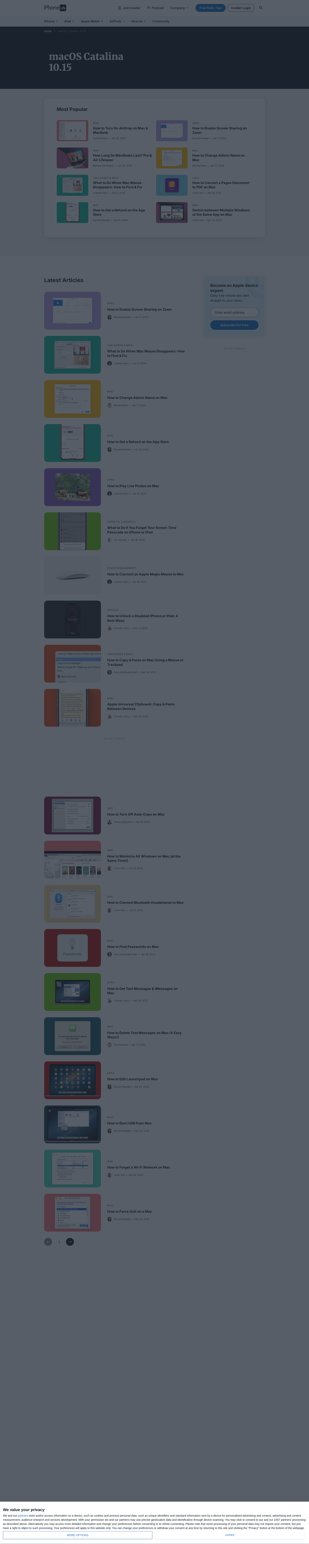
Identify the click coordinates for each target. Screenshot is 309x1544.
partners (23, 1515)
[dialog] (154, 1523)
